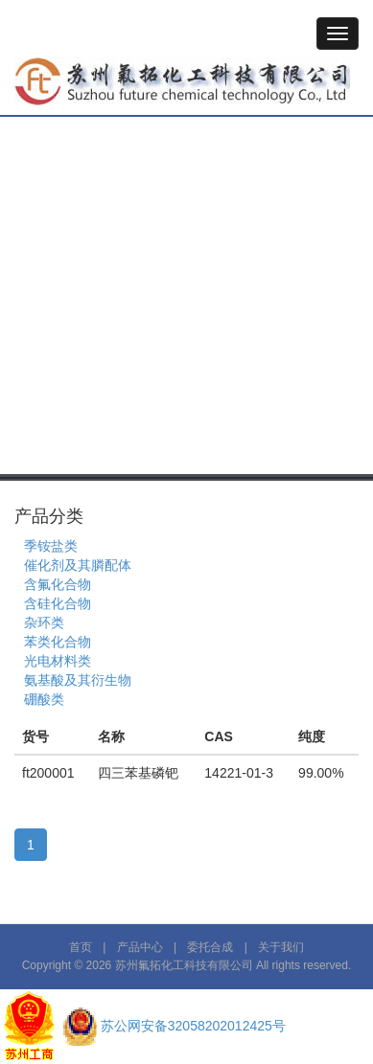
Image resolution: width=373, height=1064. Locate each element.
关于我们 (281, 947)
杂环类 (44, 622)
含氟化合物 (57, 584)
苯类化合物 (57, 641)
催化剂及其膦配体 (77, 565)
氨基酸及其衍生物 (77, 680)
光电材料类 (57, 660)
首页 (80, 947)
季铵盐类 (51, 546)
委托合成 (210, 947)
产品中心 (140, 947)
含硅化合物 (57, 603)
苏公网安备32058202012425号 (193, 1025)
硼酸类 (44, 699)
